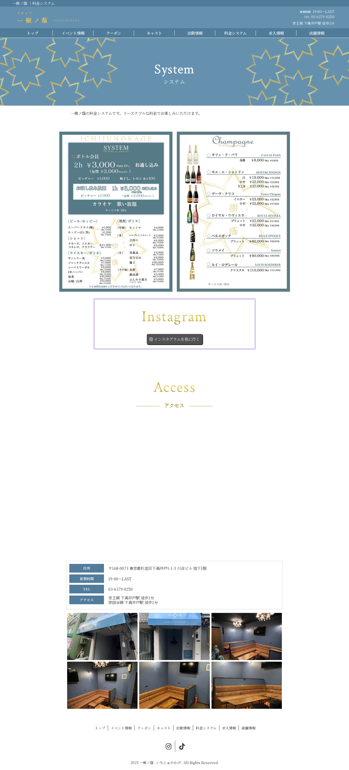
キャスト (154, 33)
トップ (32, 33)
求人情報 (276, 33)
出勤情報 (195, 33)
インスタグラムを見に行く (174, 339)
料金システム (235, 33)
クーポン (113, 33)
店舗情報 (316, 33)
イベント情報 (73, 33)
